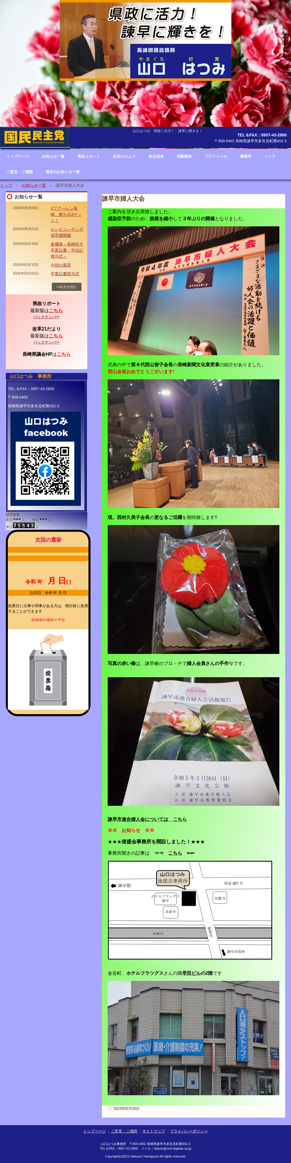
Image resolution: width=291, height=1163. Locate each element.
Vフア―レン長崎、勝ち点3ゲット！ (66, 214)
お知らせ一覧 (34, 185)
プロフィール (216, 156)
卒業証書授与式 (65, 273)
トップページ (94, 1131)
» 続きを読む (66, 287)
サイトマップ (153, 1131)
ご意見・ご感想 (19, 172)
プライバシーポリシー (189, 1131)
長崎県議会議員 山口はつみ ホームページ (35, 156)
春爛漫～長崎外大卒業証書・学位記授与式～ (67, 250)
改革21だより (124, 156)
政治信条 (156, 156)
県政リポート (88, 156)
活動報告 (184, 156)
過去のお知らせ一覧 (63, 172)
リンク (270, 156)
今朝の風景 (61, 265)
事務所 (245, 156)
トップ (6, 185)
